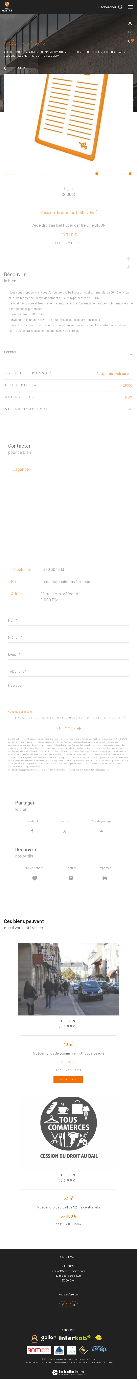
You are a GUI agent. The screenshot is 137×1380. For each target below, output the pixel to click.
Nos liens (83, 1363)
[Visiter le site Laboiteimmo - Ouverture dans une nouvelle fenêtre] (68, 1371)
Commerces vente (52, 52)
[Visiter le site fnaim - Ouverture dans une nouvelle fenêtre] (99, 1339)
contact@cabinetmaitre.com (65, 581)
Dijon (85, 52)
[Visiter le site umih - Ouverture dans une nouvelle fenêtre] (59, 1351)
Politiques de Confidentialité (53, 770)
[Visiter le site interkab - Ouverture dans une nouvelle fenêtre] (75, 1338)
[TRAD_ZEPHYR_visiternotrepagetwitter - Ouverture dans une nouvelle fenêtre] (74, 1306)
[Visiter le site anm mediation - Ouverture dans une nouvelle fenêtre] (39, 1351)
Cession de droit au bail (107, 52)
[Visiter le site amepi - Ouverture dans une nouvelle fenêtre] (99, 1350)
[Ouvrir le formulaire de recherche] (110, 7)
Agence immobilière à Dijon (21, 52)
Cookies (109, 1363)
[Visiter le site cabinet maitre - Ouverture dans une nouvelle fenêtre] (34, 1340)
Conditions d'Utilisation (80, 770)
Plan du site (46, 1363)
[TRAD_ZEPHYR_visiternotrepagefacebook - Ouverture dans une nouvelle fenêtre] (63, 1306)
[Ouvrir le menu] (130, 7)
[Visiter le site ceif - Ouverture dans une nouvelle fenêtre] (83, 1351)
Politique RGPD (96, 1363)
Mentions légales (61, 1363)
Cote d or (73, 52)
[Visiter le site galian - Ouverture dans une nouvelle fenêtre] (48, 1339)
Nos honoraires (31, 1363)
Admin (74, 1363)
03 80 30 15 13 (52, 569)
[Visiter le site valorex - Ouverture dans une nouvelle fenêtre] (71, 1351)
